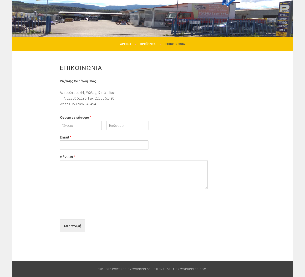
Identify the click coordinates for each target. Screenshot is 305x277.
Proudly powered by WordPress (124, 269)
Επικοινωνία (175, 44)
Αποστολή (72, 226)
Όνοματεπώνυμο (76, 117)
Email (65, 137)
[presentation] (96, 211)
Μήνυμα (68, 156)
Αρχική (125, 44)
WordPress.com (193, 269)
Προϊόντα (148, 44)
